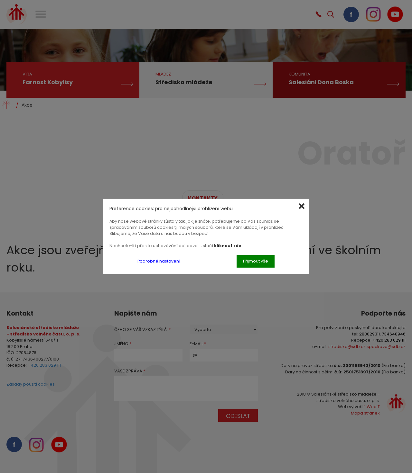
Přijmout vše (255, 261)
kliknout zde (227, 245)
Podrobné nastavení (158, 261)
